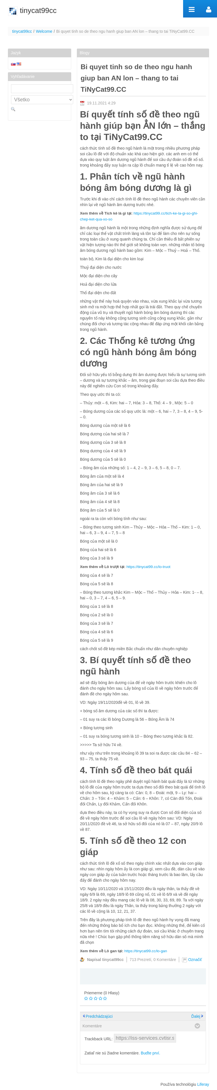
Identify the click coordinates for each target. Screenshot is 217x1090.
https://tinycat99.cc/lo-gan (145, 951)
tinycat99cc (22, 31)
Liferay (203, 1084)
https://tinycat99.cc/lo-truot (148, 567)
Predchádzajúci (99, 1016)
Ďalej (195, 1016)
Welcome (44, 31)
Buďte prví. (150, 1053)
